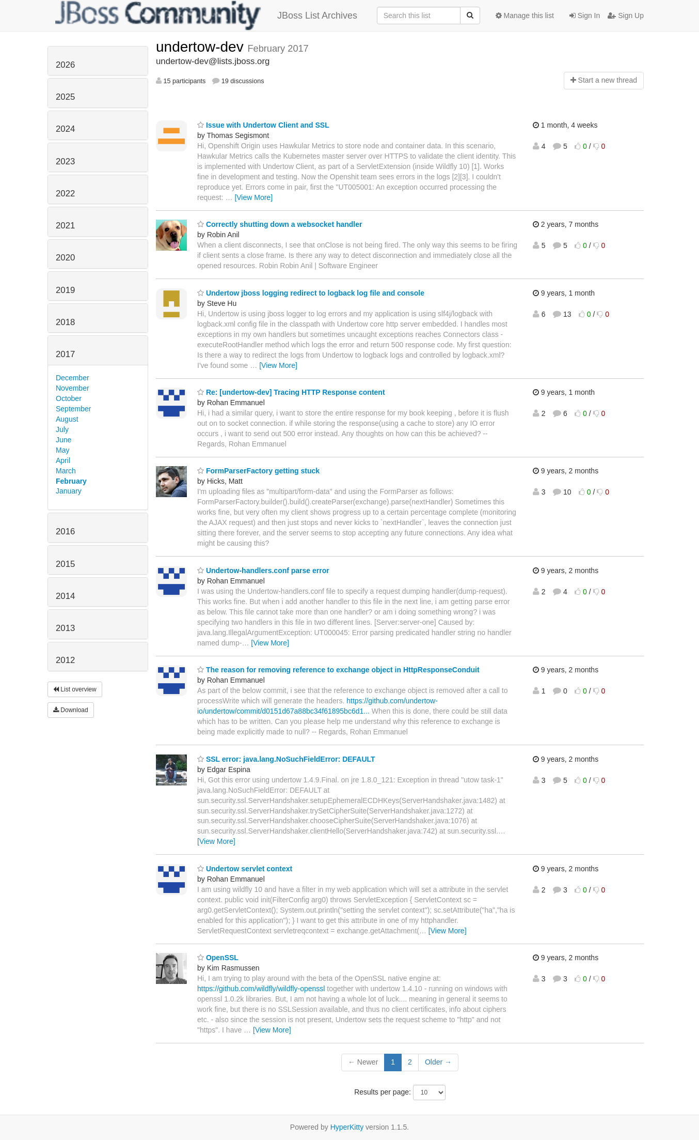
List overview (75, 689)
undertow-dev (201, 47)
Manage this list (525, 15)
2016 (65, 531)
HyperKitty (347, 1127)
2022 (65, 193)
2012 (65, 660)
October (69, 398)
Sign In (584, 15)
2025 (65, 97)
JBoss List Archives (206, 15)
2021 (65, 225)
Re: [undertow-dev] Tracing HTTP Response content (291, 392)
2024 (65, 129)
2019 (65, 290)
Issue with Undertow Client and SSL (263, 125)
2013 (65, 628)
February (71, 481)
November (72, 388)
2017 (65, 354)
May (62, 450)
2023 (65, 161)
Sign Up (626, 15)
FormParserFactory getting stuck (258, 471)
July (62, 429)
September (73, 409)
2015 (65, 564)
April (63, 460)
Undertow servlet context (244, 869)
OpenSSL (218, 957)
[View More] (253, 197)
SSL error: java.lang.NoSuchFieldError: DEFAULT (286, 759)
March (66, 471)
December (72, 378)
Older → (438, 1062)
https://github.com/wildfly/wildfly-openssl (261, 988)
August (67, 419)
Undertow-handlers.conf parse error (263, 570)
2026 (65, 65)
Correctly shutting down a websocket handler (279, 224)
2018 (65, 322)
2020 (65, 258)
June (63, 440)
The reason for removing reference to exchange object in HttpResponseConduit (338, 670)
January (69, 491)
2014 (65, 596)
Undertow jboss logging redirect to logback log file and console (310, 293)
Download (70, 710)
